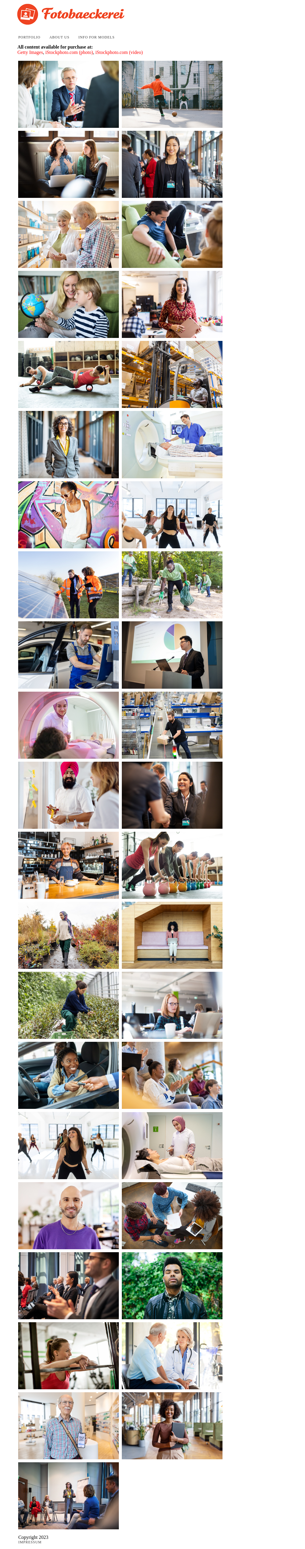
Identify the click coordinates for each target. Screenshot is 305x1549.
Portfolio (29, 37)
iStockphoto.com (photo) (69, 52)
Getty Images (30, 52)
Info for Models (96, 37)
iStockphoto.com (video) (119, 52)
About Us (59, 37)
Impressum (29, 1542)
